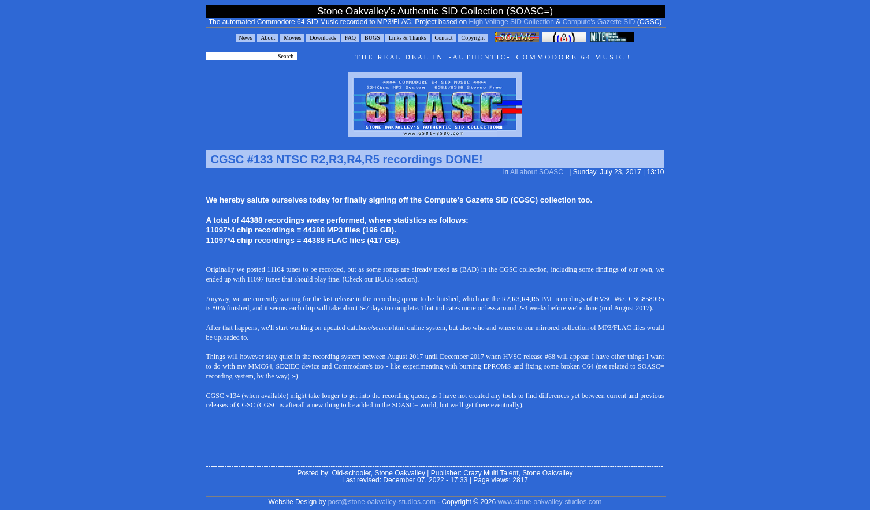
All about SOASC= (538, 172)
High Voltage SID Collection (511, 22)
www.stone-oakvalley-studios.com (549, 502)
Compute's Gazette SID (599, 22)
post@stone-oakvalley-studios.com (382, 502)
